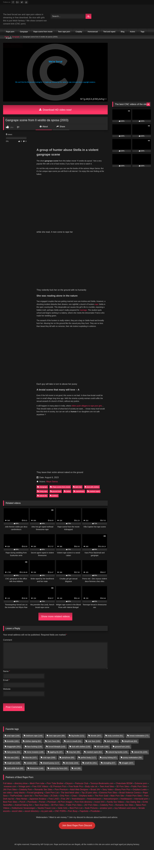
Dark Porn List (52, 793)
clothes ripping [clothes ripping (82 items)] (33, 741)
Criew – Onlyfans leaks (82, 796)
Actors (132, 32)
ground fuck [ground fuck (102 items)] (122, 747)
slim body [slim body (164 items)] (71, 763)
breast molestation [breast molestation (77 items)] (138, 736)
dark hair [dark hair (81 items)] (112, 741)
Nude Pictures (91, 808)
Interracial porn (141, 799)
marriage (83, 310)
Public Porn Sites (139, 786)
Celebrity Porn (25, 789)
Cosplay (79, 32)
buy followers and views (125, 808)
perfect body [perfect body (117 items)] (88, 757)
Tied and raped (109, 32)
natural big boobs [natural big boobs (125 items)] (117, 752)
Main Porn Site (117, 796)
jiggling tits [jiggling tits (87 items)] (56, 752)
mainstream (79, 491)
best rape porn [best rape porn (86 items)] (57, 736)
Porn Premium (61, 789)
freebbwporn (126, 799)
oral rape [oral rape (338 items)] (49, 757)
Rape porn (10, 32)
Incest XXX (99, 802)
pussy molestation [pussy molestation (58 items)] (132, 757)
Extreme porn (141, 783)
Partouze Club (81, 783)
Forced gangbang (35, 793)
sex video (7, 793)
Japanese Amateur (37, 799)
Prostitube (95, 811)
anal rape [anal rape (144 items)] (13, 736)
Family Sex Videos (115, 802)
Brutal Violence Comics (130, 793)
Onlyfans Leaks (140, 789)
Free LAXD (54, 799)
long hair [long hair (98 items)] (74, 752)
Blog (122, 32)
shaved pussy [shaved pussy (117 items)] (51, 763)
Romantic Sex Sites (43, 789)
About (44, 126)
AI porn (9, 38)
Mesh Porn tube (37, 783)
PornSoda (32, 802)
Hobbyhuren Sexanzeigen (23, 808)
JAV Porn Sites (10, 789)
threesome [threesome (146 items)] (36, 768)
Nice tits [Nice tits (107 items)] (31, 757)
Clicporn (69, 783)
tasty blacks (19, 793)
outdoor (54, 496)
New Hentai (21, 799)
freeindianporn (78, 799)
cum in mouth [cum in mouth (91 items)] (73, 741)
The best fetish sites (70, 793)
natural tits (42, 496)
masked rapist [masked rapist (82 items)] (94, 752)
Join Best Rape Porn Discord (77, 825)
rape (96, 304)
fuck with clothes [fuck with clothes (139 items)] (81, 747)
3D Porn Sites (122, 786)
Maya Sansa (52, 481)
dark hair (77, 487)
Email (6, 680)
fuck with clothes (92, 487)
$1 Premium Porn (58, 786)
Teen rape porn (64, 32)
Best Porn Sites (10, 802)
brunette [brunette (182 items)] (13, 741)
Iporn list (28, 796)
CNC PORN (60, 811)
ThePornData (16, 796)
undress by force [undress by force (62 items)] (58, 768)
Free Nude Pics (76, 786)
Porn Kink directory (83, 802)
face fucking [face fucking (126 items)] (34, 747)
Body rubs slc (91, 786)
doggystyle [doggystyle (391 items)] (14, 747)
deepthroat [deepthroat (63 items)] (130, 741)
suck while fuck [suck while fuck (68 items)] (15, 768)
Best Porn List (76, 808)
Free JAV (65, 799)
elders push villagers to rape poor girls (87, 406)
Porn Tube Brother (55, 783)
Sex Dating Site (133, 802)
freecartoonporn (111, 799)
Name (6, 671)
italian (67, 491)
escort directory (32, 811)
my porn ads (46, 811)
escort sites (17, 811)
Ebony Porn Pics (122, 789)
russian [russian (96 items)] (31, 763)
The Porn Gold (101, 796)
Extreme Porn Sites (108, 793)
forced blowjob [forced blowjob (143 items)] (57, 747)
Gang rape (42, 491)
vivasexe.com (10, 786)
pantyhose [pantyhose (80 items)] (68, 757)
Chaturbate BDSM (124, 783)
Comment (7, 640)
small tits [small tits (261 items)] (91, 763)
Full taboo (7, 783)
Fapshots (84, 811)
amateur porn (106, 808)
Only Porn (64, 796)
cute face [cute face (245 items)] (94, 741)
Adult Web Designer (79, 789)
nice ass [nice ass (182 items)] (13, 757)
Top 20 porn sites (89, 793)
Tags (142, 32)
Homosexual (93, 32)
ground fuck (55, 491)
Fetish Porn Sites (134, 796)
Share (61, 126)
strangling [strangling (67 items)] (109, 763)
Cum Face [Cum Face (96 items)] (53, 741)
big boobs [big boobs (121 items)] (77, 736)
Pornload (51, 802)
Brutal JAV (95, 789)
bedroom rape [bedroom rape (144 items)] (34, 736)
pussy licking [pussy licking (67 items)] (109, 757)
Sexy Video (107, 789)
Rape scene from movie (42, 32)
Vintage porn (24, 786)
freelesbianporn (94, 799)
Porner (42, 802)
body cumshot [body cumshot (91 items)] (115, 736)
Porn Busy (72, 811)
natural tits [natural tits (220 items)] (140, 752)
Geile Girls (62, 808)
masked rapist (93, 491)
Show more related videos (55, 616)
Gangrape (24, 32)
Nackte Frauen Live (46, 808)
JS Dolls (54, 796)
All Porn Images (65, 802)
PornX (22, 802)
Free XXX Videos (40, 786)
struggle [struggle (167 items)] (127, 763)
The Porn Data (41, 796)
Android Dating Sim (23, 805)
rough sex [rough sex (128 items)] (13, 763)
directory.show (21, 783)
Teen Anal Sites (107, 786)
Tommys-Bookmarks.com (101, 783)
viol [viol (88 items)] (77, 768)
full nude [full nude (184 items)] (103, 747)
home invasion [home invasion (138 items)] (35, 752)
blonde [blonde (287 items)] (96, 736)
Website (7, 689)
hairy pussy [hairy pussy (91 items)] (13, 752)
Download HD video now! (55, 109)
